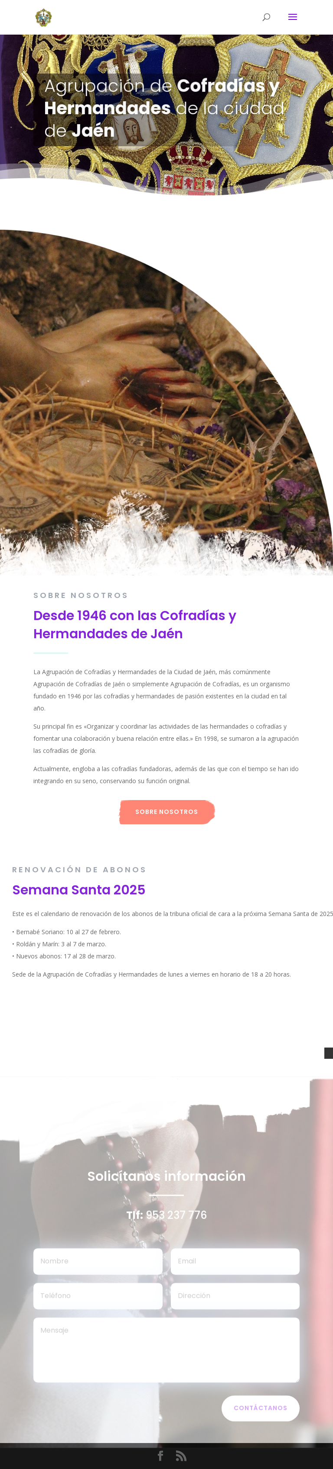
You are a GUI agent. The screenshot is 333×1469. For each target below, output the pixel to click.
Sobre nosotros (166, 811)
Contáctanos (260, 1410)
